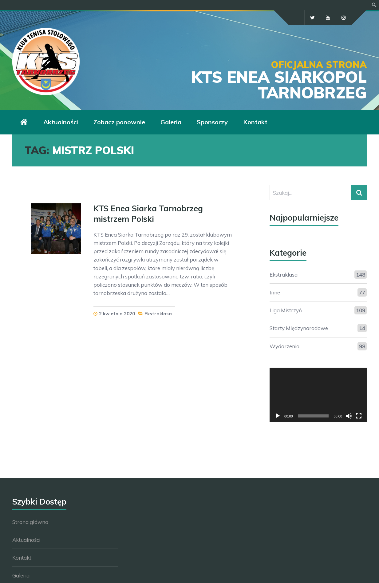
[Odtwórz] (277, 416)
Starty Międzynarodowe (299, 328)
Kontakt (21, 557)
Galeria (21, 575)
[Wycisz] (349, 416)
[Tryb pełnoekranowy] (359, 416)
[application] (318, 395)
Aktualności (26, 539)
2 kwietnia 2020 (117, 314)
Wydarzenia (284, 346)
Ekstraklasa (158, 314)
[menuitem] (374, 5)
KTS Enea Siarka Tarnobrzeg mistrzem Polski (148, 213)
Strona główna (30, 522)
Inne (275, 292)
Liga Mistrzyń (286, 310)
